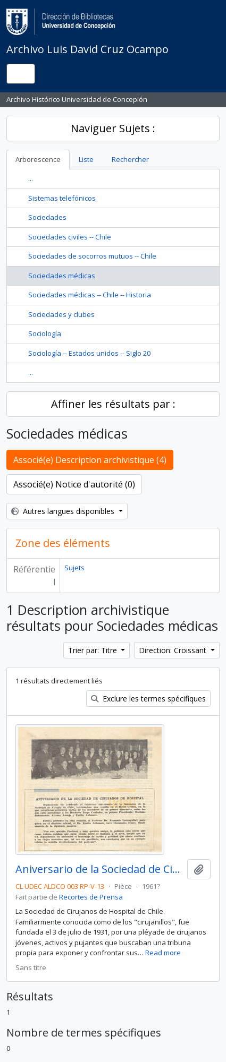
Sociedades (47, 217)
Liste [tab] (86, 159)
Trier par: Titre (93, 650)
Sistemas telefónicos (62, 198)
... (30, 178)
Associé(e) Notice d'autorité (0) (74, 484)
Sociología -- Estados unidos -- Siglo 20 (89, 353)
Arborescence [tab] (38, 159)
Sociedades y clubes (61, 314)
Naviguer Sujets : (113, 128)
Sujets (74, 567)
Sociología (44, 333)
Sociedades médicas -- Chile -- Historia (89, 294)
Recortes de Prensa (91, 897)
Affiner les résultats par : (113, 404)
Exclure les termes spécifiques (148, 698)
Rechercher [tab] (130, 159)
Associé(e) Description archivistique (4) (89, 460)
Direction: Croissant (173, 650)
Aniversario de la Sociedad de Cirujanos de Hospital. (99, 869)
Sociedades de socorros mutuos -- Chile (92, 256)
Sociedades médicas (61, 275)
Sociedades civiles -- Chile (69, 237)
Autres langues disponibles (63, 511)
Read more (163, 952)
